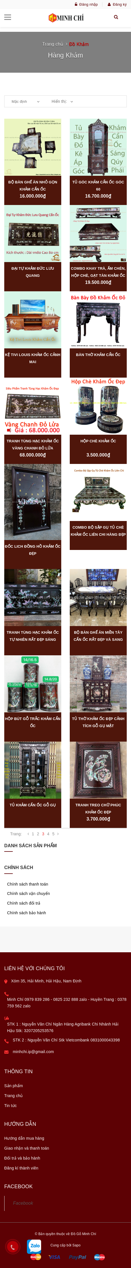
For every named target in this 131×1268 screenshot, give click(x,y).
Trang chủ (13, 1095)
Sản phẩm (13, 1085)
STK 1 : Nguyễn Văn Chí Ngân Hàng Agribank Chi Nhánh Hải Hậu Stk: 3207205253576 (63, 1027)
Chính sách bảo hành (26, 913)
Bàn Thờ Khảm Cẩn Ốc (98, 355)
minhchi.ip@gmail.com (33, 1051)
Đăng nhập (86, 4)
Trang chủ (52, 44)
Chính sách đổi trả (24, 903)
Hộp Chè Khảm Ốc (98, 441)
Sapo (76, 1245)
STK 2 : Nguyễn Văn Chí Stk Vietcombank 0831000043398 (66, 1040)
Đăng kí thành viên (21, 1168)
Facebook (23, 1203)
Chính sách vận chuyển (28, 893)
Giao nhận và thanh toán (26, 1148)
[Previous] (28, 834)
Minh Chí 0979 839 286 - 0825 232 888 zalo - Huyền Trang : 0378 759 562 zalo (66, 1002)
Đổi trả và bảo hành (22, 1158)
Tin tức (10, 1105)
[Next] (58, 834)
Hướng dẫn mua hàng (24, 1138)
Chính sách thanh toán (27, 884)
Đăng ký (117, 4)
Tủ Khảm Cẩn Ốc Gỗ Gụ (33, 805)
